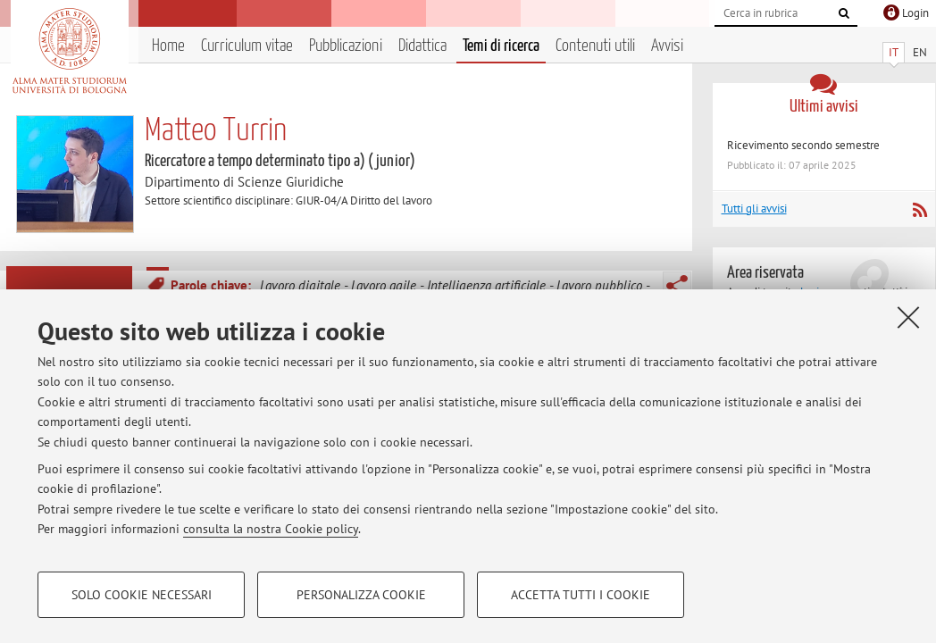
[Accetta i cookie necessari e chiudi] (908, 317)
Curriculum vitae (247, 46)
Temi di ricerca (501, 46)
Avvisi (667, 46)
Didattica (422, 46)
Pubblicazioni (345, 46)
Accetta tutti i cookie (580, 595)
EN (920, 52)
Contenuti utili (595, 46)
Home (168, 46)
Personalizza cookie (361, 595)
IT (893, 52)
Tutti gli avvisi (754, 208)
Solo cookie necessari (141, 595)
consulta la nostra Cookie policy (270, 529)
